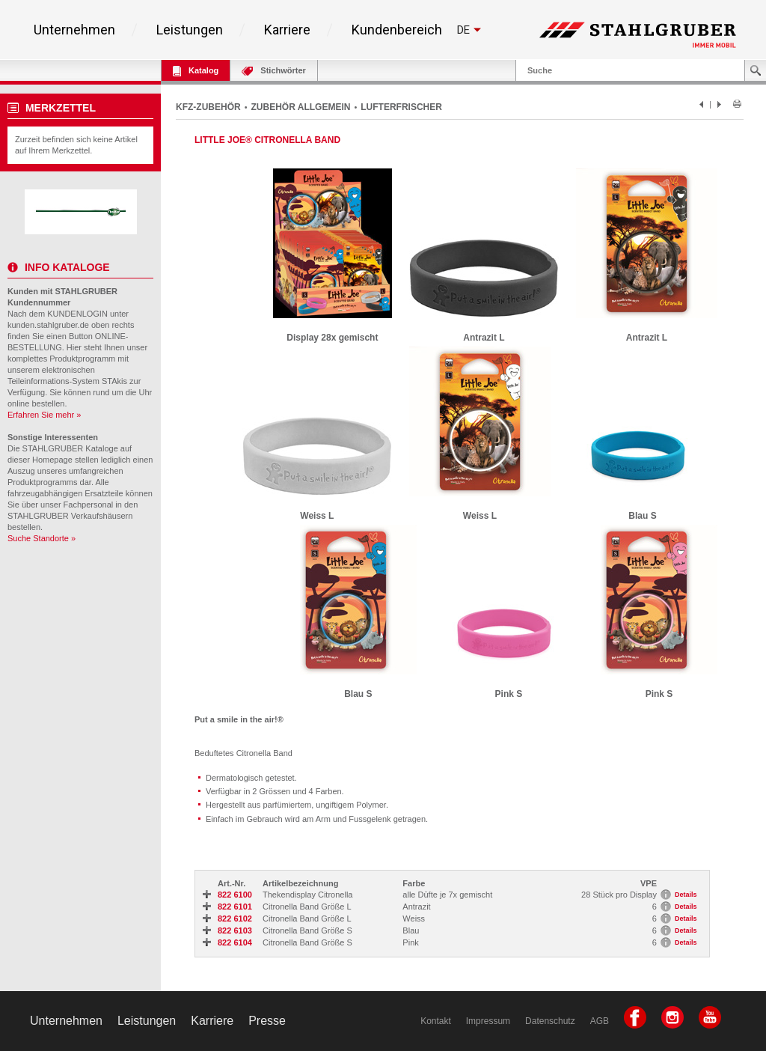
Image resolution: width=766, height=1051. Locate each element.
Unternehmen (74, 29)
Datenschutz (550, 1021)
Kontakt (435, 1021)
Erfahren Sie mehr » (44, 414)
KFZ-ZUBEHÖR (208, 107)
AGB (599, 1021)
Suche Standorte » (41, 538)
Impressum (488, 1021)
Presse (267, 1020)
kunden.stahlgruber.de (48, 324)
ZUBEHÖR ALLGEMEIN (301, 107)
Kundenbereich (397, 29)
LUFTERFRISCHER (401, 107)
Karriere (287, 29)
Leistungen (189, 29)
